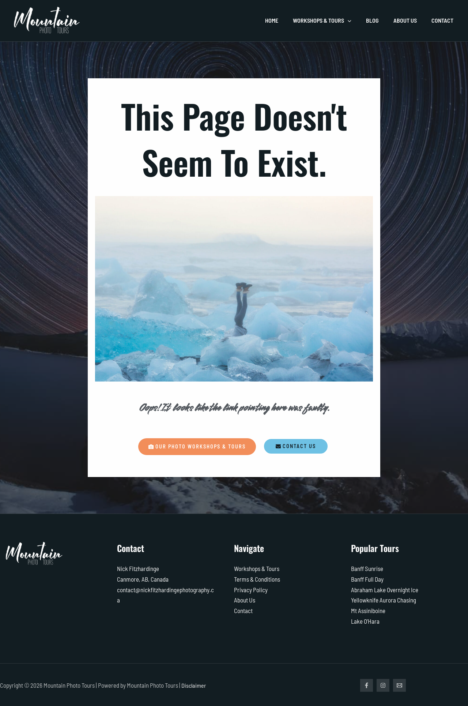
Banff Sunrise (367, 568)
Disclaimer (194, 684)
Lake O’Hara (365, 620)
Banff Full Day (367, 579)
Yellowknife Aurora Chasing (383, 599)
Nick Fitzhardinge (138, 568)
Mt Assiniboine (368, 609)
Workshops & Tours (256, 568)
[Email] (403, 684)
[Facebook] (366, 684)
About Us (244, 599)
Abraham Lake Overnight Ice (384, 589)
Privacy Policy (251, 589)
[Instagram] (384, 684)
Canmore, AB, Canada (143, 579)
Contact (243, 609)
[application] (358, 20)
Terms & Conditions (257, 579)
